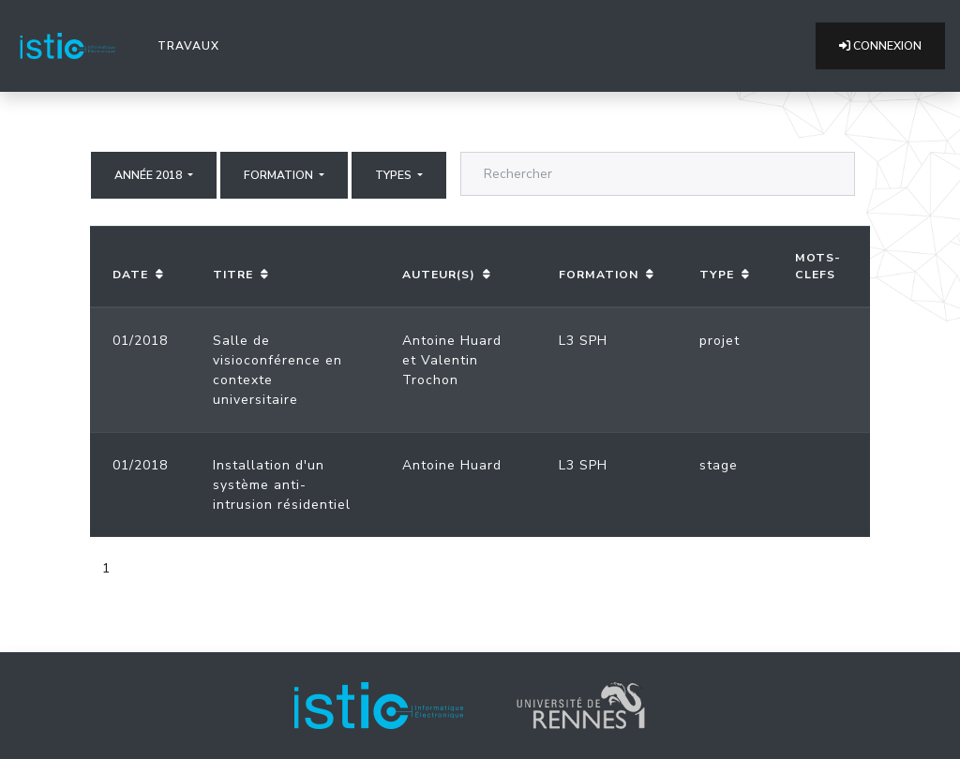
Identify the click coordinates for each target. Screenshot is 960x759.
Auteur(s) (438, 274)
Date (130, 274)
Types (394, 175)
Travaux (192, 45)
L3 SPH (583, 341)
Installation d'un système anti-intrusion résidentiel (282, 484)
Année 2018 (149, 175)
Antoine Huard (452, 341)
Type (716, 274)
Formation (280, 175)
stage (718, 465)
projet (719, 341)
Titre (233, 274)
